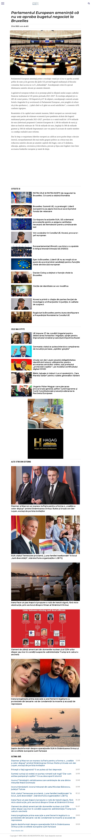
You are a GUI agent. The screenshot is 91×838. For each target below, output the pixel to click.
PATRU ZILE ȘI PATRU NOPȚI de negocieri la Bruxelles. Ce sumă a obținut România (54, 194)
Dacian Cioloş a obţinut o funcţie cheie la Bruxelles (53, 274)
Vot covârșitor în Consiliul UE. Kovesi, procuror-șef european (55, 234)
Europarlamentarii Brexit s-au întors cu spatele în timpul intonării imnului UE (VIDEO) (56, 247)
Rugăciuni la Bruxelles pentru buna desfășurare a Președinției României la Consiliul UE (56, 314)
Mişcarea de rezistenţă (45, 3)
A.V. (27, 26)
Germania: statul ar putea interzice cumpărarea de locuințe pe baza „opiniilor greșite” (56, 348)
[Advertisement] (45, 169)
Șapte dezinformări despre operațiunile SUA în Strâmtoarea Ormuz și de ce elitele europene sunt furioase (45, 749)
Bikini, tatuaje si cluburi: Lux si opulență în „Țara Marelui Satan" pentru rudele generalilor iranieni (56, 374)
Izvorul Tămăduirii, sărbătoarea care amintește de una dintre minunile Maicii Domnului (41, 781)
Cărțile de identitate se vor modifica (50, 286)
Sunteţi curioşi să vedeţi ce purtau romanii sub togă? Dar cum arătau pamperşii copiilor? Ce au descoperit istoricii (41, 775)
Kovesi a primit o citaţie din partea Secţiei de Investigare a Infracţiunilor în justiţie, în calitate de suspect (55, 302)
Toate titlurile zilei (17, 831)
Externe (27, 462)
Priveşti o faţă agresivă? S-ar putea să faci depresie (36, 770)
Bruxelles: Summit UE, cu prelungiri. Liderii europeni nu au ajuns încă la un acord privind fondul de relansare (54, 209)
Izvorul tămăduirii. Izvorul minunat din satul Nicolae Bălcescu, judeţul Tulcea (40, 788)
